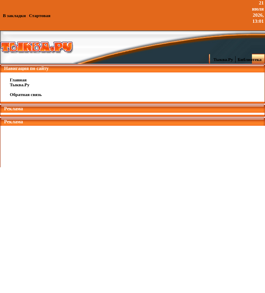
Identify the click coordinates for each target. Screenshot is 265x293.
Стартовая (40, 15)
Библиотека (251, 59)
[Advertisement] (132, 144)
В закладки (14, 15)
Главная (18, 79)
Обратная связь (26, 94)
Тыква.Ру (221, 59)
